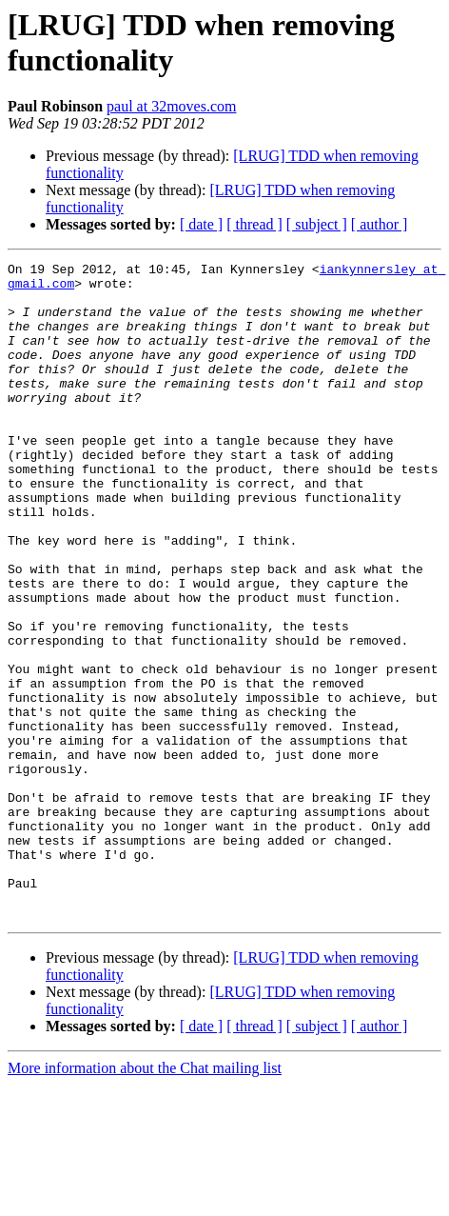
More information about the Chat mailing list (145, 1199)
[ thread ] (254, 224)
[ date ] (201, 224)
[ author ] (379, 224)
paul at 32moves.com (171, 106)
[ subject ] (316, 224)
